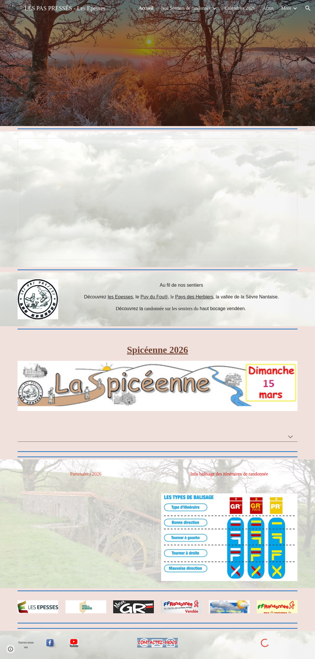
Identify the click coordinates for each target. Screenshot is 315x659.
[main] (181, 297)
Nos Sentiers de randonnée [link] (186, 8)
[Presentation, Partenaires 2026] (86, 525)
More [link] (286, 8)
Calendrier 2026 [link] (240, 8)
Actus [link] (268, 8)
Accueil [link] (146, 8)
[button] (308, 8)
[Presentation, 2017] (157, 199)
